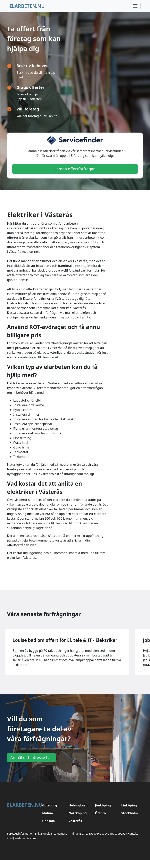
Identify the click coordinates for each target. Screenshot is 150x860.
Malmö (47, 813)
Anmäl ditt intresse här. (31, 757)
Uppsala (48, 821)
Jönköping (103, 805)
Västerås (75, 821)
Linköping (129, 805)
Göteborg (49, 805)
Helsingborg (78, 805)
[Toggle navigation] (135, 6)
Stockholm (129, 813)
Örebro (100, 813)
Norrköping (78, 813)
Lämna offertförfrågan (75, 168)
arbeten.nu (27, 6)
